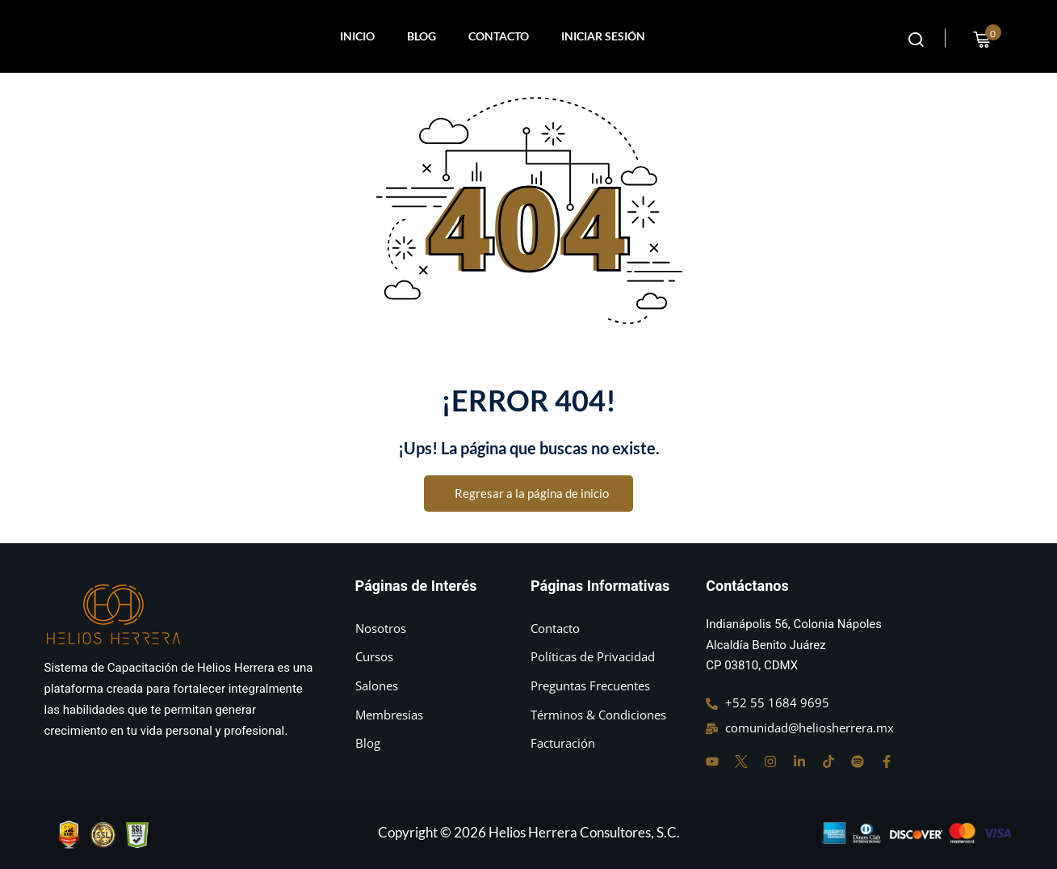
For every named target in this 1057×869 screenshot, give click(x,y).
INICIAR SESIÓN (603, 36)
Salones (376, 685)
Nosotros (380, 628)
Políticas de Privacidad (593, 656)
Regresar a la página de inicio (528, 494)
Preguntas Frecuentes (590, 685)
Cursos (374, 656)
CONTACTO (498, 36)
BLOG (421, 36)
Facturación (563, 743)
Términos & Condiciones (598, 715)
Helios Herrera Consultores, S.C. (584, 832)
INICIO (357, 36)
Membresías (389, 715)
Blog (367, 743)
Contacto (555, 628)
